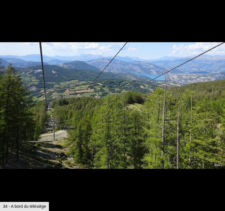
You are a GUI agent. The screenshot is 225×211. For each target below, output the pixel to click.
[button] (219, 15)
